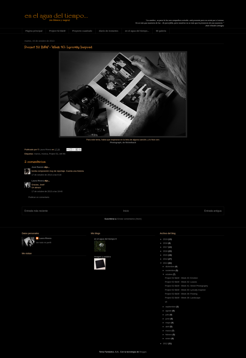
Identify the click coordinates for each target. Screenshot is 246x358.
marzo (169, 330)
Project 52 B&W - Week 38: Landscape (182, 298)
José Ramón (38, 167)
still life (62, 154)
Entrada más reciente (36, 210)
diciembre (170, 266)
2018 (165, 243)
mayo (168, 322)
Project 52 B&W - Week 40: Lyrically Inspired (185, 290)
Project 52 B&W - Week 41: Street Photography (186, 286)
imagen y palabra (102, 256)
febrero (169, 334)
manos (37, 154)
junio (168, 319)
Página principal (33, 31)
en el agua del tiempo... (137, 31)
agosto (169, 311)
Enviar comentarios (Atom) (129, 219)
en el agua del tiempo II (105, 239)
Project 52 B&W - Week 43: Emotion (181, 278)
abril (168, 326)
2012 (165, 343)
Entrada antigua (213, 210)
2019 (165, 239)
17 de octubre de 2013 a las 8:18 (46, 175)
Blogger (142, 352)
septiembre (171, 306)
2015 (165, 255)
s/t (166, 302)
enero (168, 338)
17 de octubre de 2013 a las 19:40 (47, 191)
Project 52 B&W (57, 31)
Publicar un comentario (38, 197)
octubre (169, 274)
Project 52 (53, 154)
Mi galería (161, 31)
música (44, 154)
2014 (165, 259)
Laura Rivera (38, 181)
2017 (165, 247)
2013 (165, 263)
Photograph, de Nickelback (123, 142)
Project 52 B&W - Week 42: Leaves (181, 282)
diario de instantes (108, 31)
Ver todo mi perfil (43, 242)
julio (168, 314)
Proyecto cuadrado (82, 31)
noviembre (171, 270)
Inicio (126, 210)
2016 (165, 251)
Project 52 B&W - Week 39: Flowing (181, 294)
